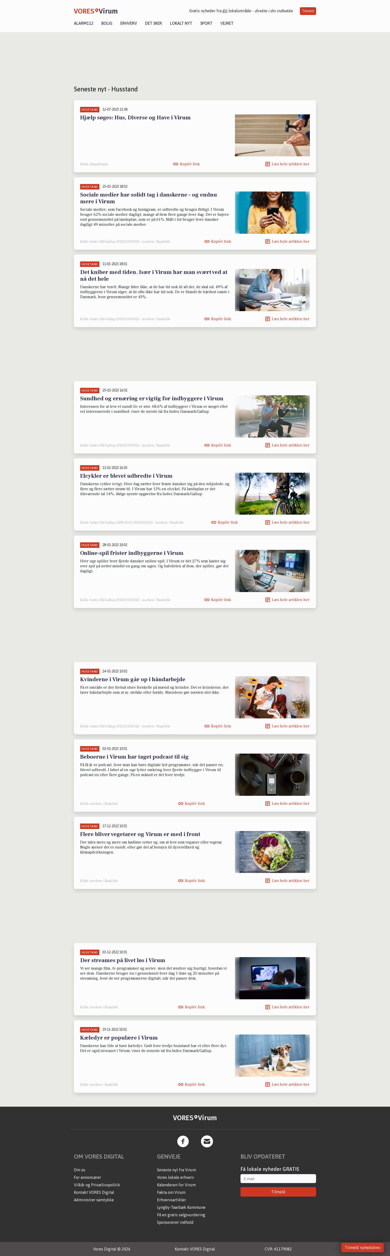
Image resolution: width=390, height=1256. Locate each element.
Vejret (226, 23)
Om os (79, 1170)
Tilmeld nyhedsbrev (363, 1247)
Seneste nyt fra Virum (176, 1170)
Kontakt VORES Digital (94, 1192)
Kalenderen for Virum (176, 1185)
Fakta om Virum (171, 1192)
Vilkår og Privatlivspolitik (97, 1185)
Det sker (153, 23)
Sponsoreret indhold (175, 1222)
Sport (206, 23)
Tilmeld (308, 11)
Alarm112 (83, 23)
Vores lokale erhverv (175, 1177)
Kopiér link (190, 164)
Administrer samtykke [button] (94, 1200)
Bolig (106, 23)
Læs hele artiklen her (291, 164)
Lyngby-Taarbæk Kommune (181, 1207)
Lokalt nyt (181, 23)
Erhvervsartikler (171, 1200)
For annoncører (87, 1177)
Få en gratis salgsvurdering (181, 1215)
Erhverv (128, 23)
